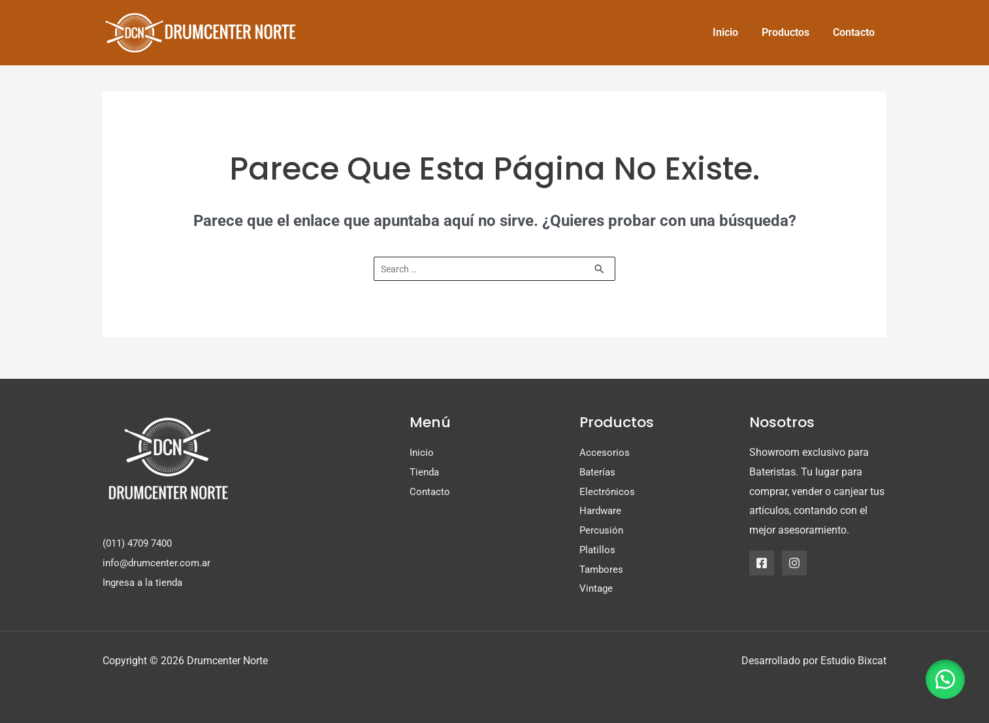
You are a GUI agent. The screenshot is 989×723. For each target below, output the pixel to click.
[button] (943, 677)
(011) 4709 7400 (141, 544)
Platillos (598, 549)
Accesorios (604, 453)
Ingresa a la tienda (145, 582)
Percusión (602, 530)
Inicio (422, 453)
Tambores (602, 569)
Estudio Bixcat (853, 660)
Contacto (430, 491)
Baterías (598, 472)
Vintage (597, 589)
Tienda (426, 472)
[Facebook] (761, 563)
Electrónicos (607, 491)
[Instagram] (794, 563)
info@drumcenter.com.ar (159, 563)
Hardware (601, 511)
